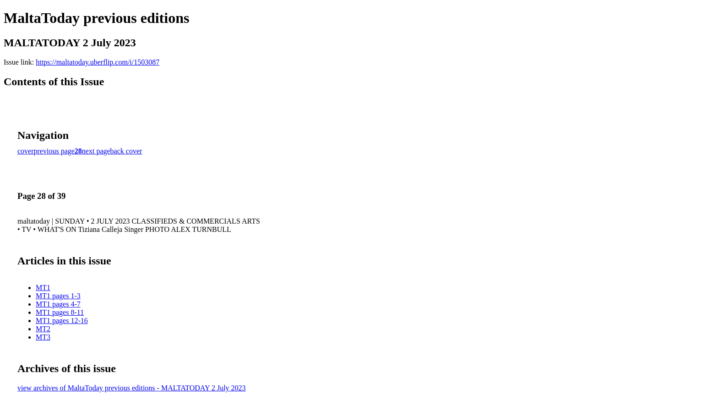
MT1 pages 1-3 (58, 296)
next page (96, 151)
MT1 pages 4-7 (58, 304)
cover (25, 151)
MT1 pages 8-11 (60, 312)
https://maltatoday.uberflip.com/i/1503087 (97, 62)
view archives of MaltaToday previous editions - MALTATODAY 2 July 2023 (131, 388)
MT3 (43, 337)
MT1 (43, 287)
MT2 (43, 329)
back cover (126, 151)
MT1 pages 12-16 (62, 320)
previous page (54, 151)
